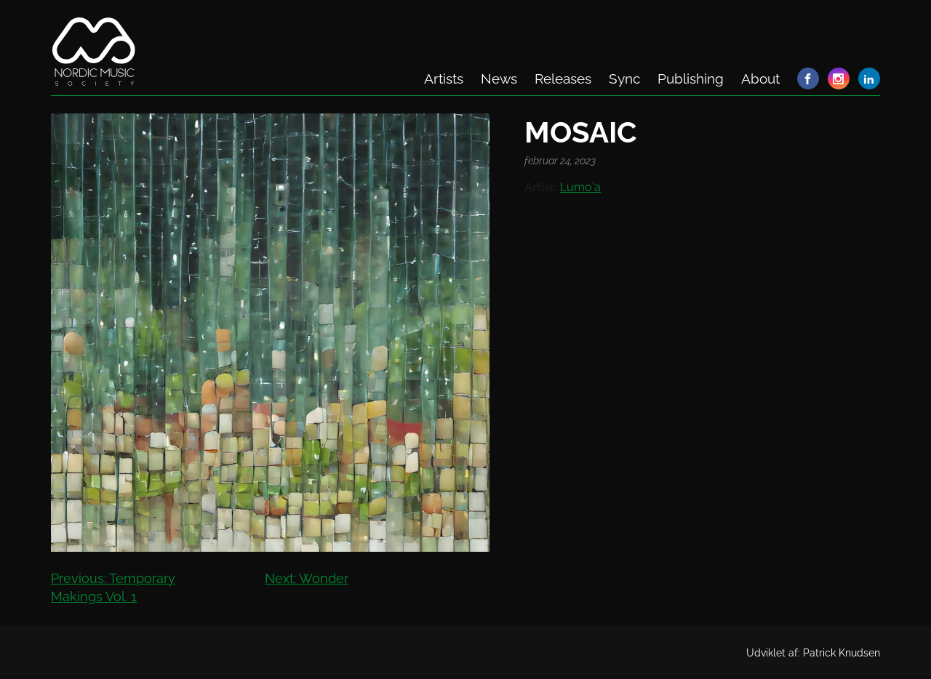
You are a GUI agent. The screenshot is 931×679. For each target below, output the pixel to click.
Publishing (691, 79)
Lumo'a (580, 187)
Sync (624, 79)
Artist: (540, 187)
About (760, 79)
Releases (563, 79)
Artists (443, 79)
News (499, 79)
